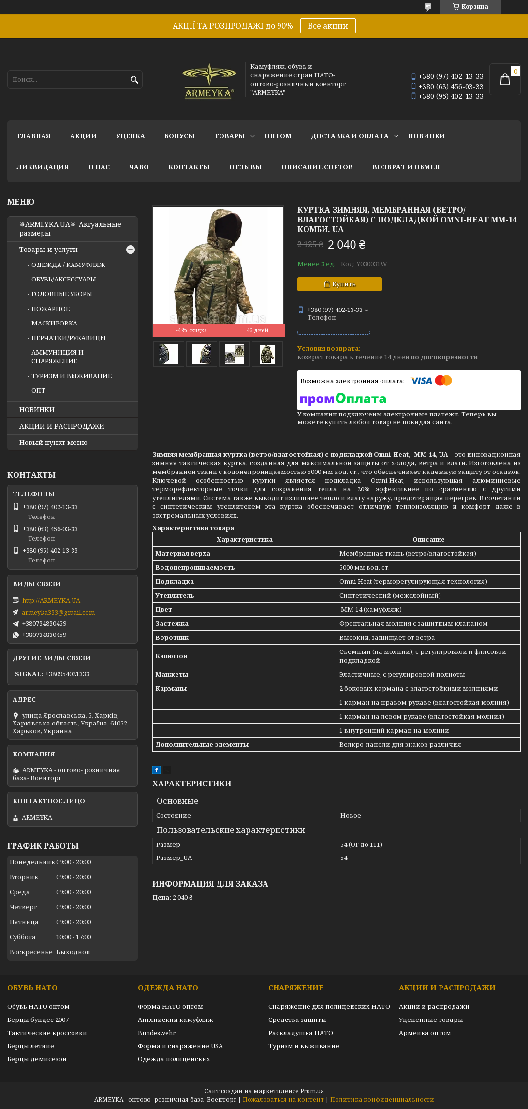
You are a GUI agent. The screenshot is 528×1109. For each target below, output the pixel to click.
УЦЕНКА (130, 136)
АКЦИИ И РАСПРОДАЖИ (61, 426)
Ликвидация (43, 167)
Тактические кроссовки (47, 1032)
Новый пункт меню (53, 442)
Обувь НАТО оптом (38, 1006)
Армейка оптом (425, 1032)
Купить (344, 284)
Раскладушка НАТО (300, 1032)
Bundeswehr (157, 1032)
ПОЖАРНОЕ (50, 308)
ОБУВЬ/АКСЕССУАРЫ (63, 279)
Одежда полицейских (174, 1058)
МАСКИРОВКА (54, 323)
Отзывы (245, 167)
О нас (99, 167)
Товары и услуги (48, 249)
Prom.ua (312, 1091)
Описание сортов (317, 167)
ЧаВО (139, 167)
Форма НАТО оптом (170, 1006)
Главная (34, 136)
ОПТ (38, 390)
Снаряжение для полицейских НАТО (329, 1006)
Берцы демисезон (37, 1058)
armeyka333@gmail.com (58, 612)
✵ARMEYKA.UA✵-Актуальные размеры (70, 228)
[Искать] (134, 80)
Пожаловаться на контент (283, 1099)
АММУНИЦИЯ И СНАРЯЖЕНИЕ (57, 356)
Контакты (189, 167)
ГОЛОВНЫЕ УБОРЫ (61, 293)
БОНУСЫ (179, 136)
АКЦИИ (83, 136)
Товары (229, 136)
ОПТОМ (278, 136)
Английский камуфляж (175, 1019)
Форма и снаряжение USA (180, 1045)
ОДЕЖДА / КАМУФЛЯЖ (68, 264)
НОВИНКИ (426, 136)
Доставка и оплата (350, 136)
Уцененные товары (431, 1019)
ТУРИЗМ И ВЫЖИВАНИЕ (71, 375)
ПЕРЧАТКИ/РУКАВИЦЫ (68, 337)
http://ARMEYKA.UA (51, 600)
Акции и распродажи (434, 1006)
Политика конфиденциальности (382, 1099)
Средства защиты (297, 1019)
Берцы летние (30, 1045)
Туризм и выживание (303, 1045)
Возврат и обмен (406, 167)
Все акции (328, 25)
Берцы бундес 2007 (38, 1019)
